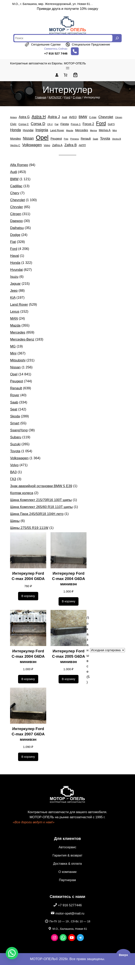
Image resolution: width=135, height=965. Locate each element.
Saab (14, 402)
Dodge (15, 235)
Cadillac (16, 186)
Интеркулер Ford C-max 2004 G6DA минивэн (68, 578)
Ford (67, 97)
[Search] (117, 38)
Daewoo (16, 221)
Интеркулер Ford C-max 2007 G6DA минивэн (28, 734)
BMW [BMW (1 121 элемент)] (83, 117)
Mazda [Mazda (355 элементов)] (69, 130)
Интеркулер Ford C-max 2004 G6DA (28, 576)
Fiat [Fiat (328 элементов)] (56, 124)
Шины (15, 521)
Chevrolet (17, 200)
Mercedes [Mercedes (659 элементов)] (81, 130)
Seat (13, 409)
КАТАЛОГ (55, 97)
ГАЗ (13, 479)
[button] (12, 953)
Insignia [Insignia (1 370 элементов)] (41, 130)
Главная (40, 97)
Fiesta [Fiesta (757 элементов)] (64, 124)
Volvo (14, 465)
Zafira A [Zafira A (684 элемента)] (57, 145)
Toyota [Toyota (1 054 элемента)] (105, 138)
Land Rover (19, 304)
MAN (14, 318)
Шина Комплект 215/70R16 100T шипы (41, 500)
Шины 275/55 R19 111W (29, 528)
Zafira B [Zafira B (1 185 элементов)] (70, 145)
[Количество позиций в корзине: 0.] (65, 75)
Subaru (15, 437)
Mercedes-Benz (22, 339)
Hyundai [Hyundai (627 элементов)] (28, 130)
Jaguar (15, 284)
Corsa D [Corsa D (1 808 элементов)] (38, 124)
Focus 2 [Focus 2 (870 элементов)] (88, 124)
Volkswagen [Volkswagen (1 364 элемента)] (32, 145)
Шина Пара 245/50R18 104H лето (36, 514)
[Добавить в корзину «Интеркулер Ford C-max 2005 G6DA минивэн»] (69, 679)
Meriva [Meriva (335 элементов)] (93, 130)
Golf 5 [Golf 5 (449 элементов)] (111, 124)
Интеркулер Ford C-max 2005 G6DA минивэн (68, 656)
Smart (14, 423)
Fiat (13, 242)
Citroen (15, 214)
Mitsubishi (17, 360)
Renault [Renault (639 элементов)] (86, 138)
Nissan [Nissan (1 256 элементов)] (28, 138)
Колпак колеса (21, 493)
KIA (12, 298)
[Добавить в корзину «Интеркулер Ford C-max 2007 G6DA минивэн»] (28, 757)
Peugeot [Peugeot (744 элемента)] (56, 138)
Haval (14, 256)
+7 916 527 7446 (55, 53)
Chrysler (16, 207)
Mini (13, 353)
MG (13, 346)
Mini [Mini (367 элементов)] (114, 130)
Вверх (123, 955)
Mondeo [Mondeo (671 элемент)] (15, 138)
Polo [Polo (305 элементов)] (66, 139)
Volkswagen (19, 458)
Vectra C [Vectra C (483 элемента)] (15, 145)
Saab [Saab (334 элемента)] (95, 139)
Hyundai (16, 270)
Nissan (15, 367)
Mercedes (17, 332)
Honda (15, 263)
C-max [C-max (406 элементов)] (92, 117)
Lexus (14, 311)
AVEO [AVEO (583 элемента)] (73, 117)
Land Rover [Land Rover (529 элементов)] (57, 130)
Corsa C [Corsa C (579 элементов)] (23, 124)
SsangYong (19, 430)
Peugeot (16, 381)
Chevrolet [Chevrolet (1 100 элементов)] (105, 117)
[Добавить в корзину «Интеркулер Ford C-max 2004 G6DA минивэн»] (69, 601)
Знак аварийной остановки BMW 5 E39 (41, 486)
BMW (14, 179)
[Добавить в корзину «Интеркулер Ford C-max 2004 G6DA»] (28, 596)
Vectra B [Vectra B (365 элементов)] (116, 139)
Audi (13, 172)
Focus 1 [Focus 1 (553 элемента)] (76, 124)
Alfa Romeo (19, 165)
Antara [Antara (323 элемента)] (13, 117)
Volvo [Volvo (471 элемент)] (47, 145)
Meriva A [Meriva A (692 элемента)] (105, 130)
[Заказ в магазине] (107, 650)
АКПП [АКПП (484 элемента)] (82, 145)
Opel (13, 374)
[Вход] (56, 74)
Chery (14, 193)
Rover (14, 395)
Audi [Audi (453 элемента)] (64, 117)
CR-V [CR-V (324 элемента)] (50, 124)
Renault (16, 388)
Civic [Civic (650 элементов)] (13, 124)
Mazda (15, 325)
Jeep (13, 291)
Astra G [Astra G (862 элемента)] (24, 117)
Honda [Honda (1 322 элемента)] (15, 130)
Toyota (15, 451)
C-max (77, 97)
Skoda (15, 416)
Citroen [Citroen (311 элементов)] (118, 117)
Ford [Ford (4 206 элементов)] (101, 123)
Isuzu (14, 277)
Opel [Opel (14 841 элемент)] (42, 137)
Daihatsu (17, 228)
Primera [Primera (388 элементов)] (74, 138)
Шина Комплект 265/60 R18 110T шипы (41, 507)
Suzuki (15, 444)
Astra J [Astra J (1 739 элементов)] (54, 117)
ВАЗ (13, 472)
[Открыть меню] (67, 68)
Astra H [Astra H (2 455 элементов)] (39, 116)
